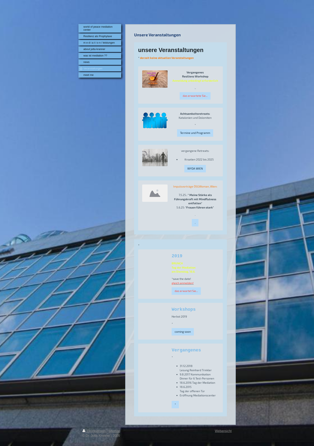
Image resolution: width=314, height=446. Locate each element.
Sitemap (114, 431)
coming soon (183, 331)
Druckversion (94, 431)
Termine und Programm (195, 132)
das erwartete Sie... (195, 95)
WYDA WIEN (195, 168)
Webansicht (223, 431)
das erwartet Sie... (186, 291)
